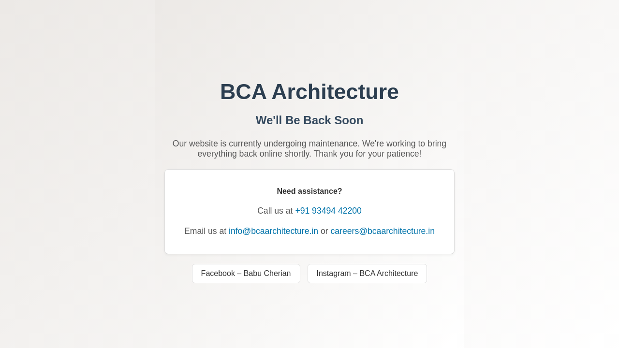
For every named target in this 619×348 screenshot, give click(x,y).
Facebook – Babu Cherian (246, 273)
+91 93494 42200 (328, 211)
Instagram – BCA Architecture (367, 273)
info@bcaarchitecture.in (273, 231)
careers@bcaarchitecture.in (383, 231)
